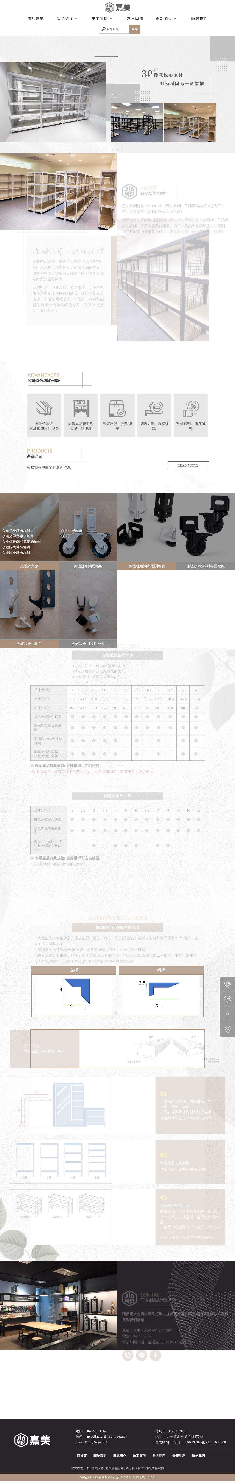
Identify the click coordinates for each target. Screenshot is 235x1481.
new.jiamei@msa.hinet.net (107, 1436)
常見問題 (135, 18)
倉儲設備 (77, 1468)
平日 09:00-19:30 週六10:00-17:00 (200, 1442)
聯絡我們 (199, 18)
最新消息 (165, 18)
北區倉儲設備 (114, 1468)
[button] (113, 149)
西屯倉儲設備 (135, 1468)
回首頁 (82, 1456)
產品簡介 (65, 18)
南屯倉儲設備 (155, 1468)
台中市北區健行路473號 (185, 1436)
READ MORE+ (189, 465)
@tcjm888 (99, 1442)
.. (131, 1477)
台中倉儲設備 (94, 1468)
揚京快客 (101, 1477)
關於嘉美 (35, 18)
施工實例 (100, 18)
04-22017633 (177, 1431)
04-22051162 (97, 1431)
